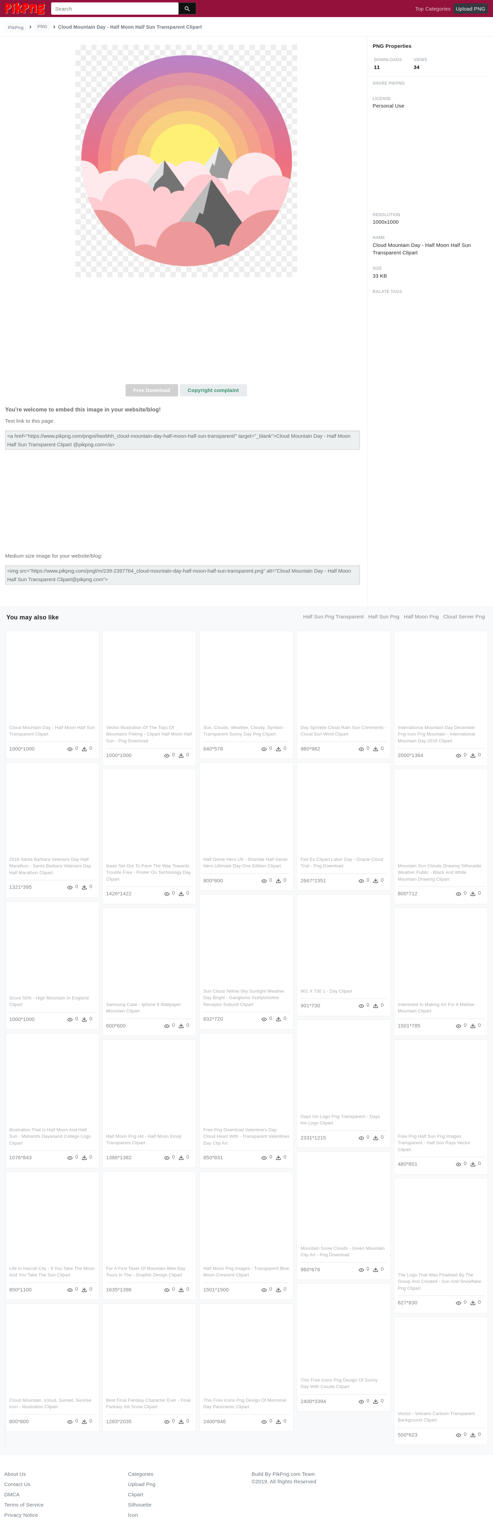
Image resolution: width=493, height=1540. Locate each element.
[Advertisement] (186, 333)
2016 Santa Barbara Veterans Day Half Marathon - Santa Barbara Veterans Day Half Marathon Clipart (50, 865)
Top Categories (433, 9)
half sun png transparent (333, 616)
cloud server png (464, 616)
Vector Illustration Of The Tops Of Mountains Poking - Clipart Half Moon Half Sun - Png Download (148, 734)
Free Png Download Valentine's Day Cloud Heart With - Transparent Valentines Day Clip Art (246, 1135)
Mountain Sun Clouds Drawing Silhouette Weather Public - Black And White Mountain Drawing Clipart (438, 872)
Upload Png (142, 1484)
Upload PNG (470, 9)
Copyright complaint (213, 390)
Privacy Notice (21, 1515)
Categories (141, 1474)
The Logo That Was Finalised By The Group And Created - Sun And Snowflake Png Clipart (438, 1280)
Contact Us (17, 1484)
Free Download (151, 390)
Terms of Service (24, 1505)
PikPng (16, 27)
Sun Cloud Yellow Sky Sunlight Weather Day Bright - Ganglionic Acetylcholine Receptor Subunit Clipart (243, 997)
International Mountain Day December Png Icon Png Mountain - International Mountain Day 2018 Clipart (435, 734)
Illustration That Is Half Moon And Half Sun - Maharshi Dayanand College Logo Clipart (50, 1135)
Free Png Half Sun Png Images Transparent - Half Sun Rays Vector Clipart (432, 1142)
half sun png (384, 616)
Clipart (135, 1494)
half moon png (421, 616)
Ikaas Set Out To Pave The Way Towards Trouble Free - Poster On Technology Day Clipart (148, 872)
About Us (15, 1474)
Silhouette (139, 1505)
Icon (133, 1515)
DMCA (12, 1494)
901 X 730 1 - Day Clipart (325, 990)
